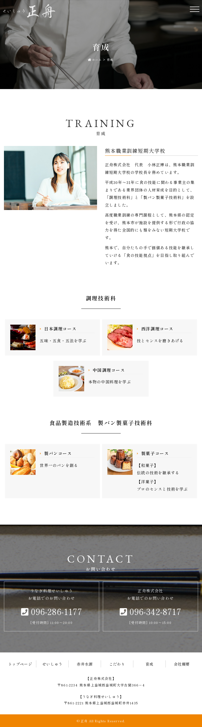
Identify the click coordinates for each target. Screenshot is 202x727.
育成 (149, 664)
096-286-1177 (51, 611)
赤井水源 (85, 664)
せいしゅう (52, 664)
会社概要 (182, 664)
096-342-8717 (150, 611)
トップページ (20, 664)
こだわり (117, 664)
